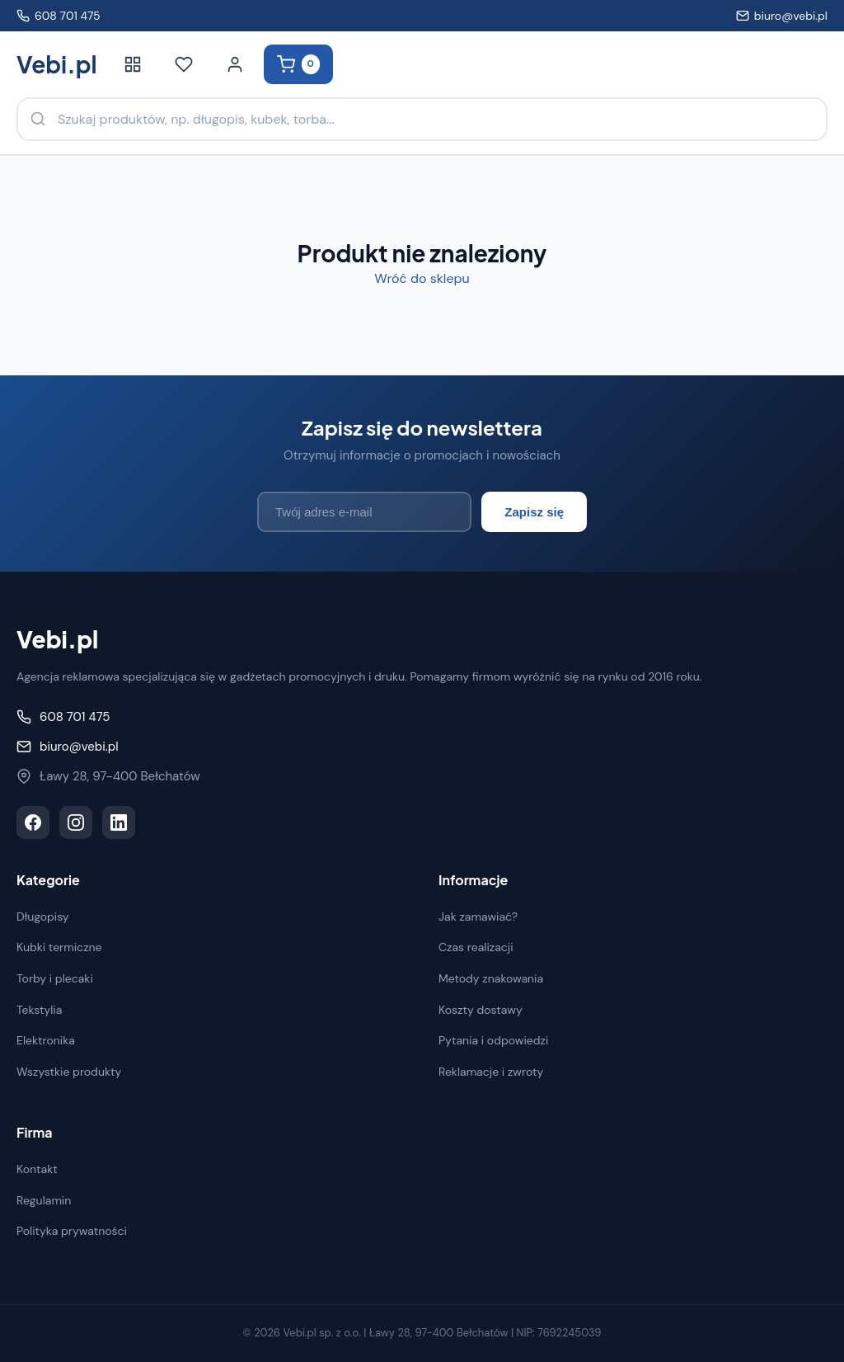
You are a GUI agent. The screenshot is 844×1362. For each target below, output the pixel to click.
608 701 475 (58, 15)
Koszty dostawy (480, 1009)
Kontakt (37, 1169)
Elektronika (45, 1040)
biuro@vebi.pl (782, 15)
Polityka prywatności (71, 1230)
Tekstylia (39, 1009)
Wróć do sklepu (421, 278)
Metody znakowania (490, 978)
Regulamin (43, 1200)
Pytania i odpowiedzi (493, 1040)
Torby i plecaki (54, 978)
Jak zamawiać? (478, 916)
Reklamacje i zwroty (490, 1071)
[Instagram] (75, 822)
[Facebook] (32, 822)
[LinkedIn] (118, 822)
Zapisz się (534, 512)
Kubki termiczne (59, 947)
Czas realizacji (475, 947)
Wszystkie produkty (68, 1071)
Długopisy (42, 916)
